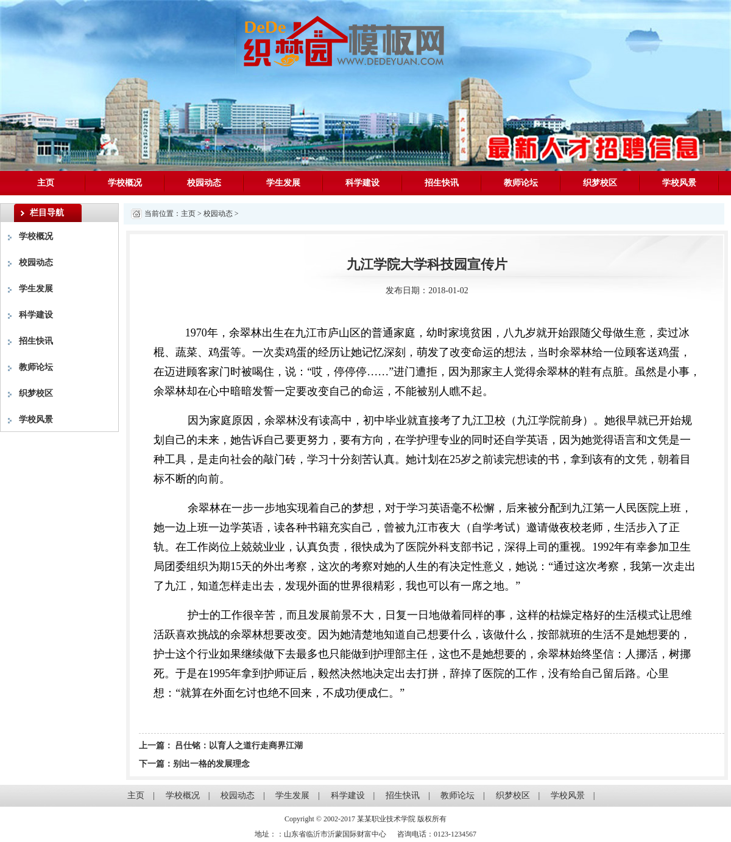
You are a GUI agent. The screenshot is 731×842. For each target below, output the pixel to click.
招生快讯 (442, 182)
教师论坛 (521, 182)
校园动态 (204, 182)
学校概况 (125, 182)
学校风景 (679, 182)
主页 (45, 182)
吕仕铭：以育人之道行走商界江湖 (238, 745)
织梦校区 (600, 182)
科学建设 (362, 182)
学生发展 (283, 182)
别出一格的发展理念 (211, 763)
